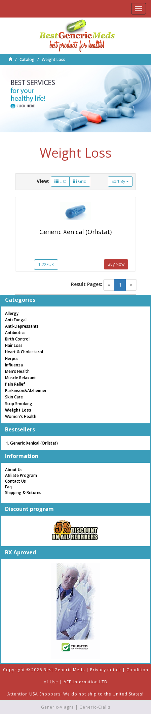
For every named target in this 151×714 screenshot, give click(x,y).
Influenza (14, 365)
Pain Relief (15, 384)
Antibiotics (15, 332)
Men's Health (17, 371)
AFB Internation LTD (86, 682)
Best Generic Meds (64, 670)
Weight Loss (53, 59)
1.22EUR (46, 264)
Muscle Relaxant (20, 378)
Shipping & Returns (23, 492)
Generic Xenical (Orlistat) (75, 232)
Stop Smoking (18, 404)
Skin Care (14, 397)
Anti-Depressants (22, 326)
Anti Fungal (16, 320)
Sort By (120, 181)
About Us (14, 470)
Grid (79, 181)
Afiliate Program (21, 475)
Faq (8, 487)
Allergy (11, 313)
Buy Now (116, 264)
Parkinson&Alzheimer (26, 390)
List (60, 181)
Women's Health (20, 416)
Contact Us (15, 481)
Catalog (27, 59)
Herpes (11, 358)
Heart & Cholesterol (24, 352)
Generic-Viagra (57, 707)
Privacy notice (105, 670)
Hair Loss (14, 345)
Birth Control (17, 339)
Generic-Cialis (94, 707)
